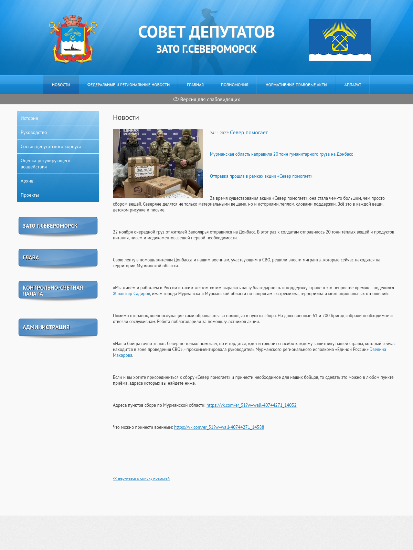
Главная (195, 84)
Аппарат (353, 84)
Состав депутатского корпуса (51, 146)
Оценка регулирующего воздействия (45, 163)
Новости (61, 84)
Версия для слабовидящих (206, 99)
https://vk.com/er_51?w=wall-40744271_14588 (219, 427)
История (29, 118)
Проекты (30, 195)
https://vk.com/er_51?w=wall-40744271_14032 (251, 405)
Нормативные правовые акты (296, 84)
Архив (27, 181)
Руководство (34, 132)
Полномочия (234, 84)
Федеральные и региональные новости (128, 84)
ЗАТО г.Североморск (206, 38)
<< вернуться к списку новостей (141, 478)
